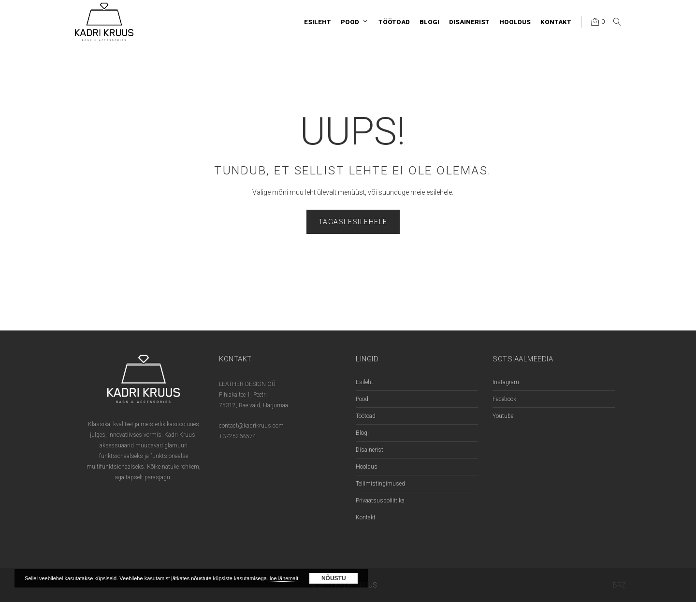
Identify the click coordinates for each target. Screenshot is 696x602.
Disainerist (369, 449)
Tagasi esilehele (353, 222)
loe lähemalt (284, 578)
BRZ (619, 585)
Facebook (504, 399)
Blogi (362, 433)
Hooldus (366, 466)
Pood (362, 399)
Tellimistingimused (380, 483)
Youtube (503, 416)
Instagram (506, 382)
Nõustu (333, 578)
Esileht (364, 382)
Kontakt (366, 517)
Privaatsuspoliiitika (380, 500)
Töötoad (366, 416)
